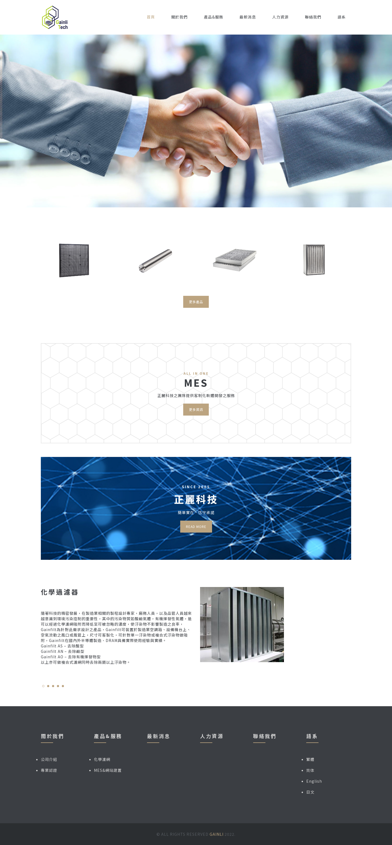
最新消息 (248, 17)
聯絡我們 (313, 17)
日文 (310, 792)
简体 (310, 770)
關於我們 (179, 17)
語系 (342, 17)
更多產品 (196, 301)
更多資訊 (196, 409)
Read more (196, 526)
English (314, 781)
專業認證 (49, 770)
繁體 (310, 759)
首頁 (151, 17)
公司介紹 (49, 759)
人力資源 (280, 17)
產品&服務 (213, 17)
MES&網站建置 (108, 770)
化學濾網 (102, 759)
